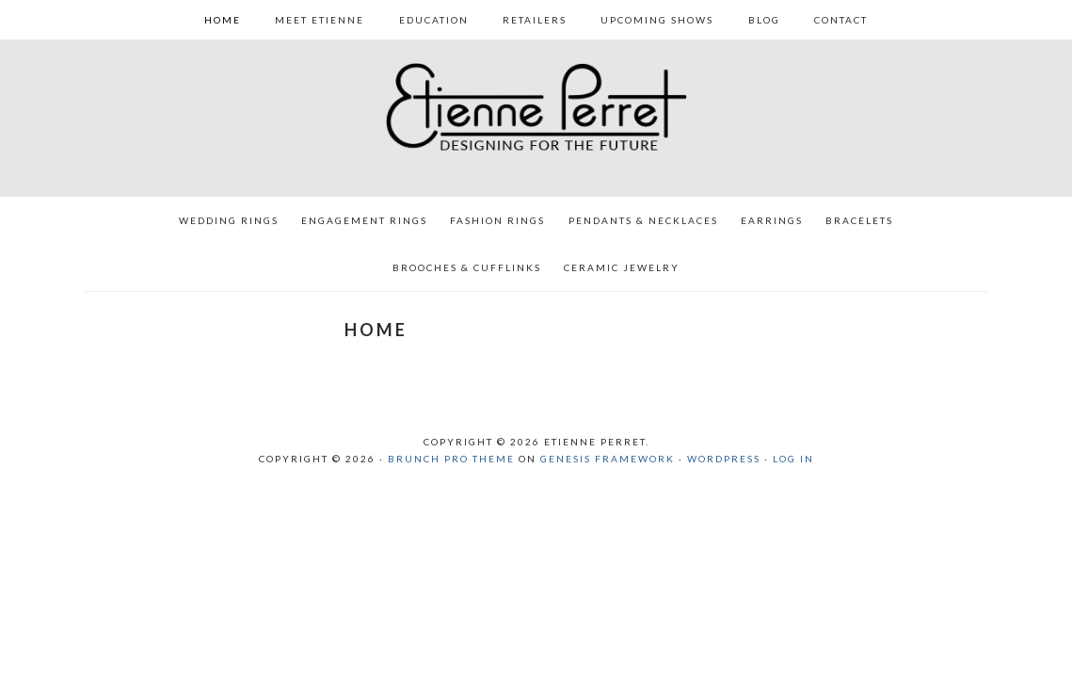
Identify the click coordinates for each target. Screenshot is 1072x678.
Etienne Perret (536, 110)
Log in (793, 458)
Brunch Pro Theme (451, 458)
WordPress (723, 458)
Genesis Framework (607, 458)
